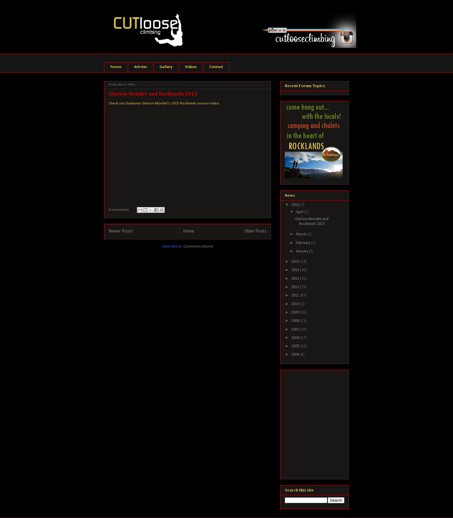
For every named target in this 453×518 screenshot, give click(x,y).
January (302, 251)
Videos (191, 67)
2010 (295, 304)
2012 (295, 287)
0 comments (119, 210)
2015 (295, 262)
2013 (295, 279)
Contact (216, 67)
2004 (295, 354)
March (301, 234)
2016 (295, 205)
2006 (295, 338)
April (300, 212)
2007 (295, 329)
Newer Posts (121, 231)
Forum (116, 67)
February (303, 243)
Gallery (165, 67)
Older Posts (255, 231)
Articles (140, 67)
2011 (295, 295)
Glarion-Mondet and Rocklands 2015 (153, 94)
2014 (295, 270)
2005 (295, 346)
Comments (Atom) (198, 246)
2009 (295, 312)
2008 (295, 321)
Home (188, 231)
